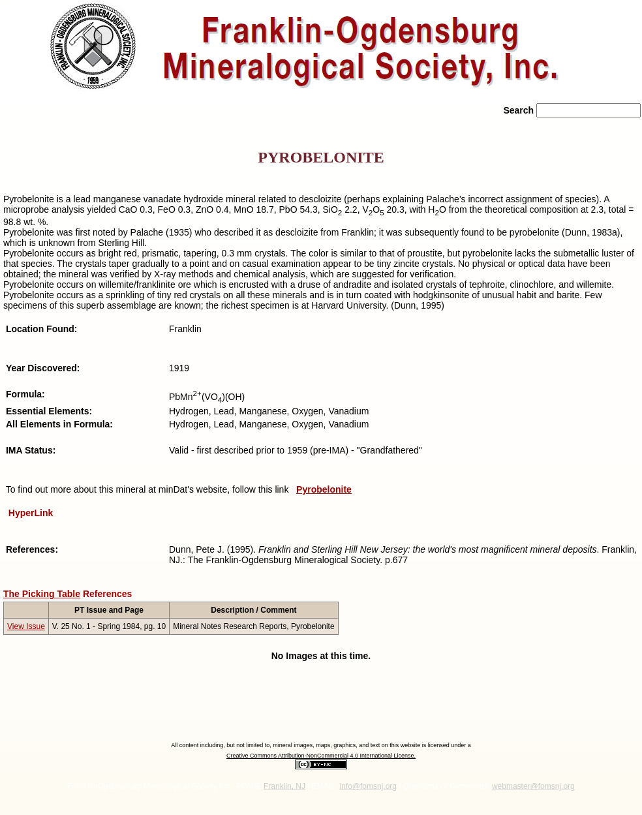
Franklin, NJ (284, 786)
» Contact (467, 130)
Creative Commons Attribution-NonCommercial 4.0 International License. (321, 755)
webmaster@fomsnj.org (533, 786)
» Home (30, 130)
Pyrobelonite (324, 489)
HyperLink (30, 513)
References (107, 594)
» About (101, 130)
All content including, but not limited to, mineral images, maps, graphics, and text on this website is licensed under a (321, 745)
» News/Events (296, 130)
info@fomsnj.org (368, 786)
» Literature (384, 130)
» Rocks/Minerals (194, 130)
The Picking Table (41, 594)
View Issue (26, 626)
